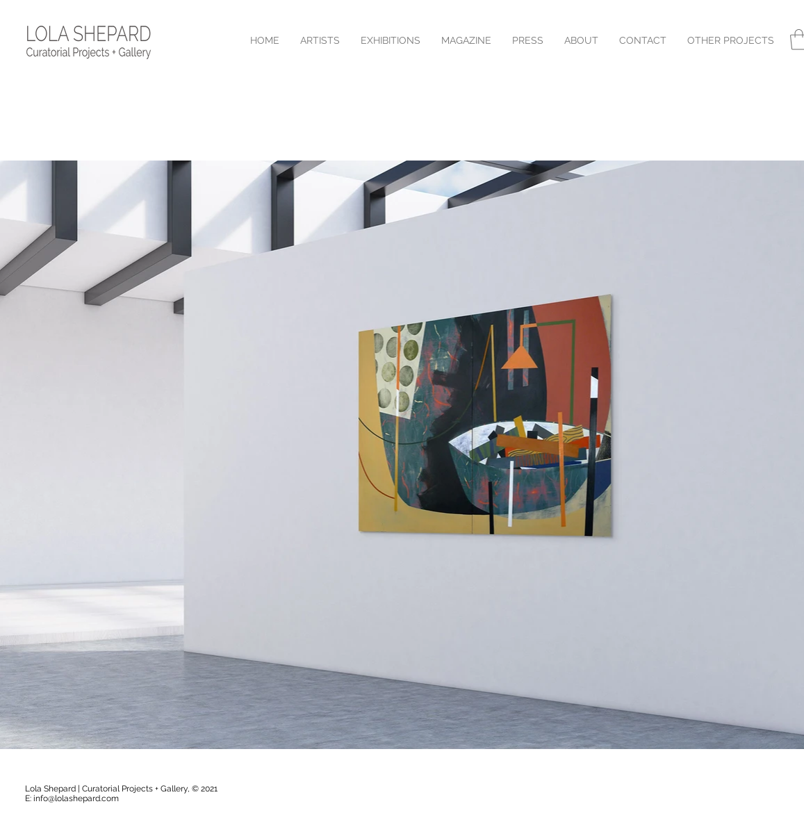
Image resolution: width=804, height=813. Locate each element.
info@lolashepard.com (76, 798)
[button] (731, 40)
